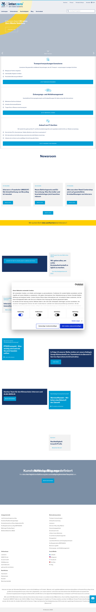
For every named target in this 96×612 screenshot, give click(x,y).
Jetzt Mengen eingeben (48, 82)
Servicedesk (39, 11)
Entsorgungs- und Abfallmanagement (59, 548)
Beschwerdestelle (6, 581)
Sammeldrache (5, 564)
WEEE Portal (4, 557)
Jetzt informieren (9, 357)
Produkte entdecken (56, 406)
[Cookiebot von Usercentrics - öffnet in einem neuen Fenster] (76, 284)
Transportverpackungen (55, 518)
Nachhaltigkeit (24, 11)
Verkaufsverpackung (54, 520)
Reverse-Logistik (53, 545)
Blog (32, 11)
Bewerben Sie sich (56, 447)
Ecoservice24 (5, 559)
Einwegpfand (52, 538)
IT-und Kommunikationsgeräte (57, 535)
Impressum (4, 573)
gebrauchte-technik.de (7, 567)
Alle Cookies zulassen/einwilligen (71, 326)
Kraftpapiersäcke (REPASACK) (57, 543)
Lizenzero (51, 523)
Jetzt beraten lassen (48, 112)
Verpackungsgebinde (55, 528)
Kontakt (88, 2)
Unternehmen (14, 11)
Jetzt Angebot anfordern (48, 143)
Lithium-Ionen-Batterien (55, 533)
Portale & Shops (80, 2)
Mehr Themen (48, 53)
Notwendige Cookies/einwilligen (48, 326)
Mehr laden (48, 212)
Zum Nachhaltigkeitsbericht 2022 (58, 272)
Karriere (65, 2)
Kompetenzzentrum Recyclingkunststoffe (12, 523)
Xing (52, 564)
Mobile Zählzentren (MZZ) (8, 530)
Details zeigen (76, 321)
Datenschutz (4, 576)
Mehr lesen (8, 202)
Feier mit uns (11, 29)
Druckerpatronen (54, 530)
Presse (71, 2)
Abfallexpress (5, 562)
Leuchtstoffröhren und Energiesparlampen (60, 540)
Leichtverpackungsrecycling (9, 518)
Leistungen (4, 11)
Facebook (53, 559)
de (93, 2)
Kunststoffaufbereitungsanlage (9, 520)
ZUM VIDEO (56, 362)
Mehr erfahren (8, 310)
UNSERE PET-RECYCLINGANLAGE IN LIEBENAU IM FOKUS (20, 260)
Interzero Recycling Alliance (56, 525)
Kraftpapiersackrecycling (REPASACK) (11, 525)
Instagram (54, 557)
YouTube (53, 562)
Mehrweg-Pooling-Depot (8, 528)
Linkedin (53, 554)
